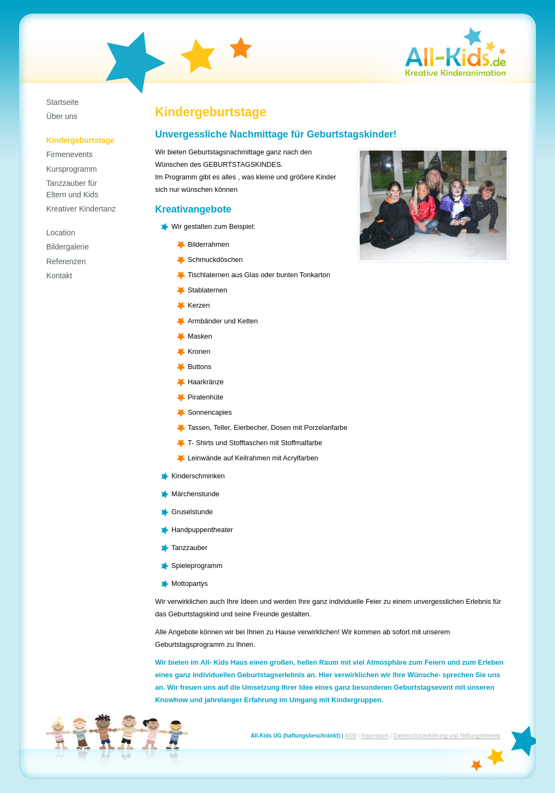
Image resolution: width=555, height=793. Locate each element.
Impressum (375, 736)
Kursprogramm (71, 169)
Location (60, 232)
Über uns (61, 116)
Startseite (62, 102)
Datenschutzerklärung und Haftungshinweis (447, 736)
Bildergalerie (67, 246)
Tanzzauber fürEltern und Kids (72, 188)
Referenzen (66, 261)
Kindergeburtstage (80, 140)
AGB (351, 736)
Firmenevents (69, 154)
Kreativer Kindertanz (81, 208)
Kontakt (59, 275)
